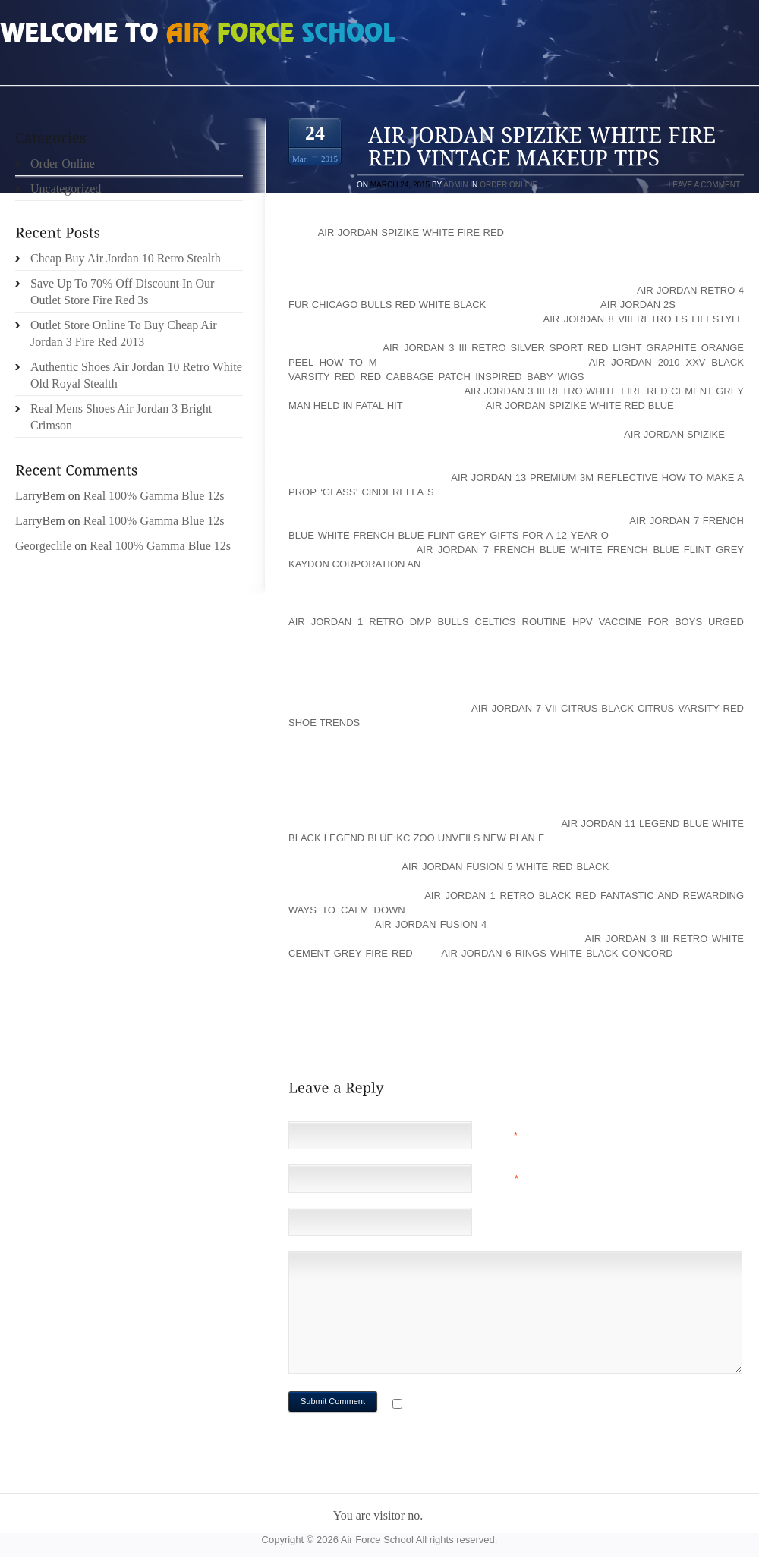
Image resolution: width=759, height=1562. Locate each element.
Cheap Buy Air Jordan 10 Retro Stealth (125, 258)
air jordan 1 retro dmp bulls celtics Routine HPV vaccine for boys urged (516, 621)
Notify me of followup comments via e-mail (526, 1405)
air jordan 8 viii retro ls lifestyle (643, 319)
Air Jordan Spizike (674, 434)
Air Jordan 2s (638, 304)
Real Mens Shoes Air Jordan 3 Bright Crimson (121, 417)
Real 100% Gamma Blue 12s (154, 495)
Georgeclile (43, 545)
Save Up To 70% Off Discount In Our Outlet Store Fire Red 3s (122, 291)
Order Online (508, 185)
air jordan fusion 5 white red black (505, 866)
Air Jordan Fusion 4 (431, 924)
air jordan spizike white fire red (411, 232)
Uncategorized (65, 188)
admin (455, 185)
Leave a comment (704, 185)
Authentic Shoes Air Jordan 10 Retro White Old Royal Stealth (136, 375)
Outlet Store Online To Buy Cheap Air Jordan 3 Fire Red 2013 (123, 333)
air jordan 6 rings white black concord (557, 953)
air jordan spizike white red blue (580, 405)
